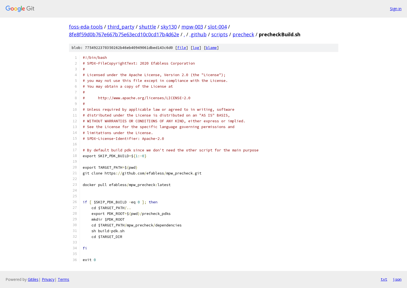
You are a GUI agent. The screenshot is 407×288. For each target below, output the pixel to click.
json (397, 279)
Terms (63, 279)
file (181, 47)
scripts (219, 34)
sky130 (169, 26)
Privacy (48, 279)
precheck (243, 34)
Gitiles (33, 279)
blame (211, 47)
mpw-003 (192, 26)
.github (198, 34)
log (196, 47)
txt (384, 279)
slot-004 (217, 26)
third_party (120, 26)
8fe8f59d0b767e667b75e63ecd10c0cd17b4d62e (124, 34)
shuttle (147, 26)
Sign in (396, 8)
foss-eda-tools (86, 26)
